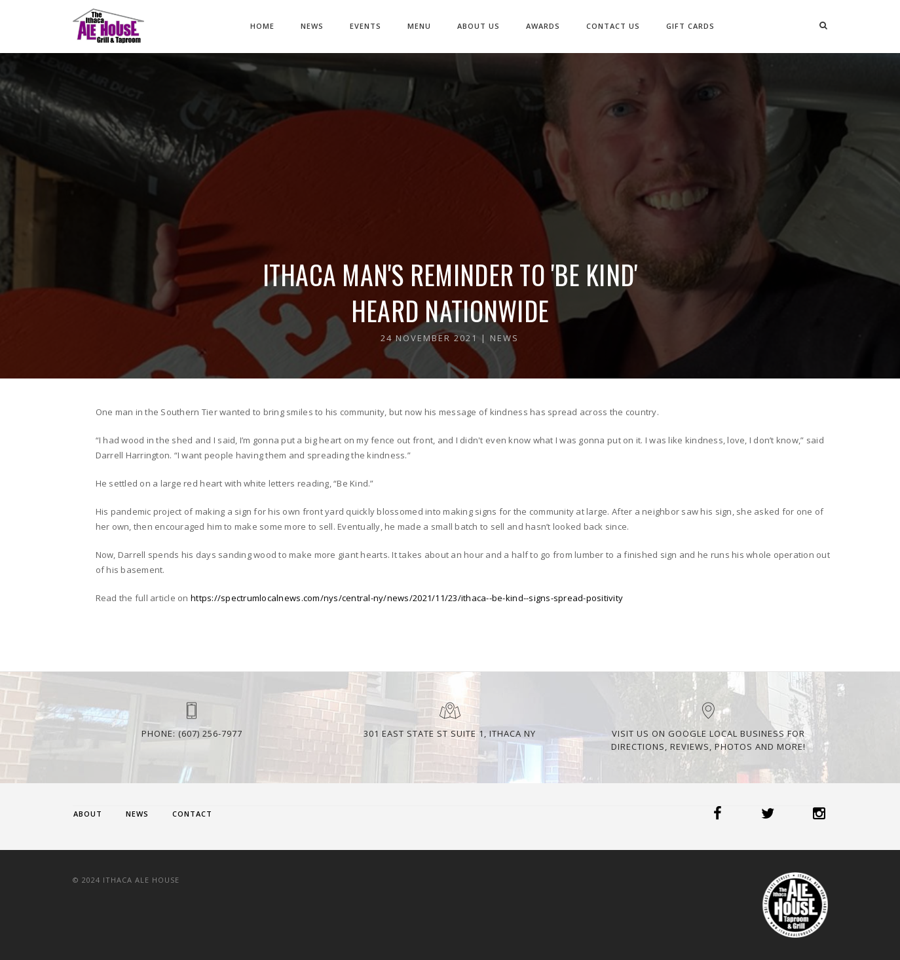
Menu (419, 26)
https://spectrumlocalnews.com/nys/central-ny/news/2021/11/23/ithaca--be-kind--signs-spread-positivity (407, 598)
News (312, 26)
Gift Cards (690, 26)
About (87, 814)
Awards (543, 26)
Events (365, 26)
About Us (478, 26)
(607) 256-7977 (210, 733)
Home (262, 26)
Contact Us (613, 26)
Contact (192, 814)
